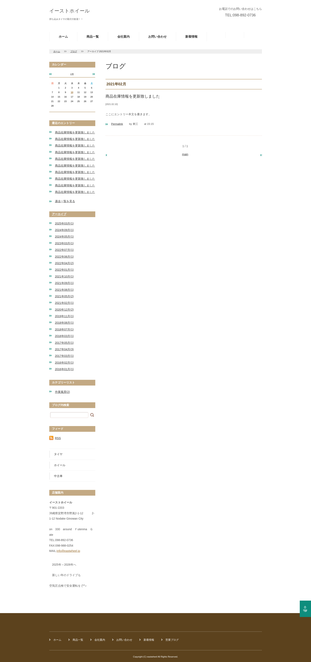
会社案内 (123, 36)
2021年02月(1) (64, 302)
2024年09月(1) (64, 230)
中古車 (58, 476)
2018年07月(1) (64, 329)
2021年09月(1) (64, 283)
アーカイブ (59, 214)
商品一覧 (92, 36)
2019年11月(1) (64, 316)
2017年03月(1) (64, 356)
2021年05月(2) (64, 296)
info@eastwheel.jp (68, 551)
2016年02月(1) (64, 362)
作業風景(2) (62, 392)
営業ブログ (172, 639)
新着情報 (191, 36)
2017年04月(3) (64, 349)
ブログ (73, 51)
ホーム (63, 36)
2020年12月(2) (64, 309)
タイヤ (58, 454)
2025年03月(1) (64, 223)
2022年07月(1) (64, 249)
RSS (58, 438)
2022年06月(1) (64, 256)
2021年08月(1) (64, 289)
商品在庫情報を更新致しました (75, 132)
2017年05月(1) (64, 342)
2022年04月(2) (64, 263)
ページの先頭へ (305, 609)
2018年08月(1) (64, 322)
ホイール (59, 465)
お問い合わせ (157, 36)
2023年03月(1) (64, 243)
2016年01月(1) (64, 369)
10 (72, 92)
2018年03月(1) (64, 336)
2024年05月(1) (64, 236)
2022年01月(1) (64, 269)
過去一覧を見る (65, 201)
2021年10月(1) (64, 276)
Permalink (117, 123)
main (185, 154)
